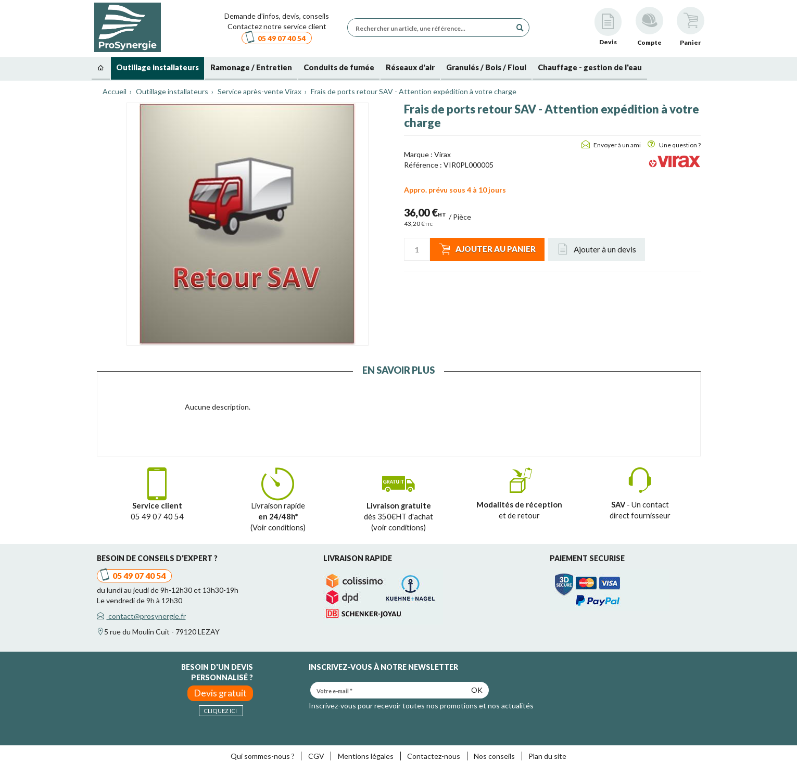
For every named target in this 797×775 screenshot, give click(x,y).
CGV (316, 756)
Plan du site (547, 756)
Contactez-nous (433, 756)
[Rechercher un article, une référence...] (432, 27)
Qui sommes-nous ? (263, 756)
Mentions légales (366, 756)
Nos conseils (494, 756)
